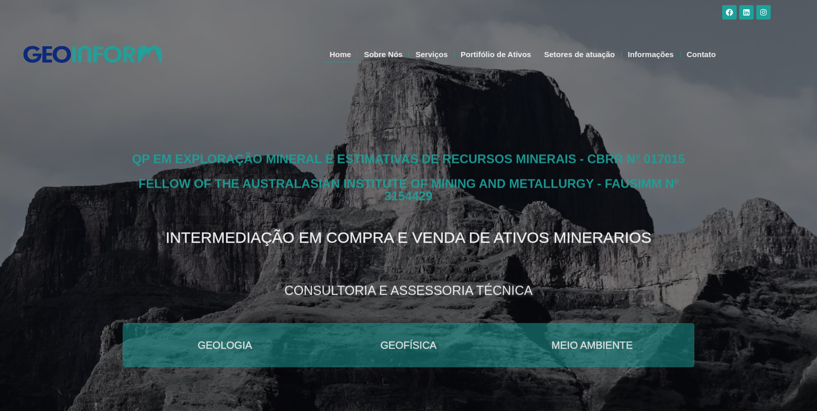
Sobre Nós (406, 54)
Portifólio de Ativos (519, 54)
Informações (674, 54)
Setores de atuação (603, 54)
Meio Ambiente (592, 345)
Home (364, 54)
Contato (724, 54)
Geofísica (409, 345)
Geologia (225, 345)
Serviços (455, 54)
